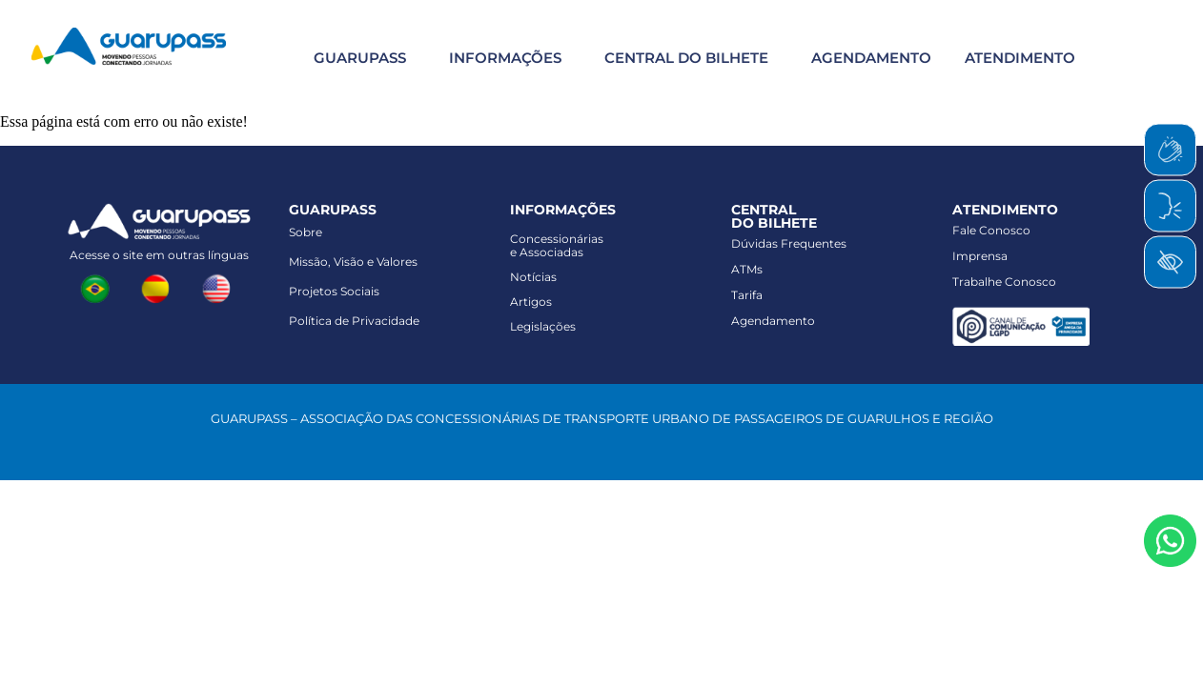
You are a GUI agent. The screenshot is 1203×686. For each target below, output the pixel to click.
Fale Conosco (991, 230)
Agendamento (773, 320)
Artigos (531, 301)
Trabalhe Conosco (1004, 281)
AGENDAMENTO (871, 58)
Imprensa (980, 256)
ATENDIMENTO (1020, 58)
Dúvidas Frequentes (788, 243)
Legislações (543, 326)
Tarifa (747, 295)
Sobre (305, 232)
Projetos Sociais (334, 291)
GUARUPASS (360, 58)
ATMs (747, 269)
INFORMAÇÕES (505, 58)
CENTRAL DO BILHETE (686, 58)
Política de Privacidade (354, 320)
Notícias (533, 277)
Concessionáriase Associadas (556, 245)
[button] (357, 57)
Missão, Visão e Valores (353, 261)
